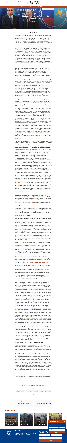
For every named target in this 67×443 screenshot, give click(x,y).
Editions (26, 6)
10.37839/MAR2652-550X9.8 (33, 385)
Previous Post (19, 401)
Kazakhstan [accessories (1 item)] (42, 391)
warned (26, 322)
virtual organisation (40, 283)
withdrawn (28, 318)
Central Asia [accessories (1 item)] (23, 391)
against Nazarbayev (19, 253)
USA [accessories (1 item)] (33, 394)
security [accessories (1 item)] (49, 391)
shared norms (18, 132)
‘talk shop (33, 283)
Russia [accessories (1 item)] (46, 391)
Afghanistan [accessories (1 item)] (18, 391)
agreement (17, 179)
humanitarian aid (23, 186)
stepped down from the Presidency (40, 233)
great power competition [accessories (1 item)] (34, 391)
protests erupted (25, 242)
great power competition (30, 66)
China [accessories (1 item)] (28, 391)
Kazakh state (28, 229)
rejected (33, 202)
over (44, 348)
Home (22, 6)
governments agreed (33, 41)
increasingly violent (32, 256)
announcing (40, 125)
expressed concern (22, 306)
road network (39, 164)
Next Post (48, 401)
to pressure (26, 204)
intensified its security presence (44, 132)
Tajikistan (31, 168)
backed (43, 332)
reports (21, 196)
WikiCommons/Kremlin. (35, 378)
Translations (40, 6)
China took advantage (29, 51)
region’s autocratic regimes (45, 309)
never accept (39, 349)
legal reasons (21, 291)
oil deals (45, 229)
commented (41, 313)
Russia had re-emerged (45, 159)
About (31, 6)
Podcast (35, 6)
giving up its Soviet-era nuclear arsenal (30, 231)
